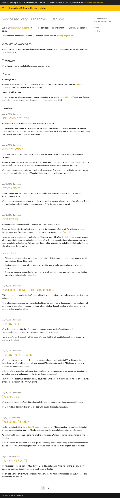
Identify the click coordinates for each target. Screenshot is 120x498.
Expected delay (11, 396)
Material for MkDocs (16, 495)
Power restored (11, 188)
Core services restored (15, 118)
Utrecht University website (93, 3)
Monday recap (11, 323)
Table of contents (100, 18)
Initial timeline (10, 219)
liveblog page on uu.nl (65, 36)
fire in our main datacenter (19, 28)
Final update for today (15, 421)
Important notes (10, 253)
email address (66, 97)
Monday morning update (17, 354)
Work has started (12, 149)
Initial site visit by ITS (14, 460)
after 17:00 (66, 232)
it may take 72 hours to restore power (38, 427)
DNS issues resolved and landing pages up (28, 289)
